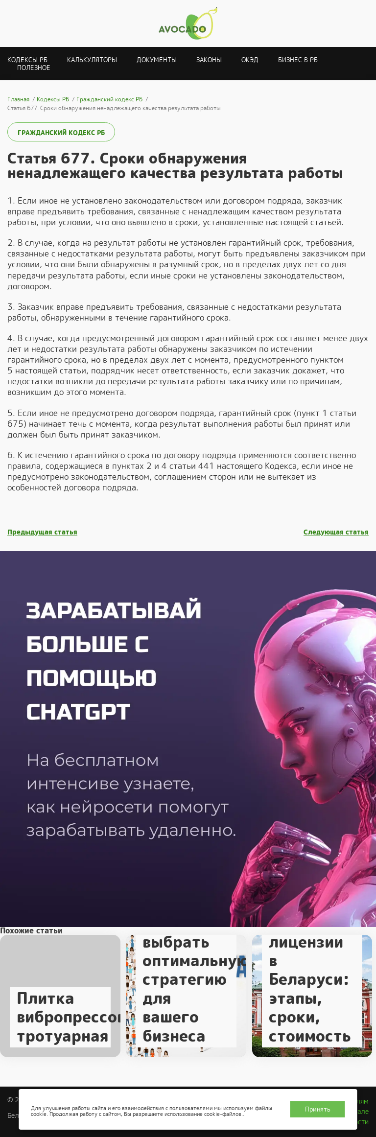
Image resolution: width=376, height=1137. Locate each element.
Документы (157, 60)
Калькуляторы (92, 60)
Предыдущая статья (42, 532)
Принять (317, 1109)
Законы (209, 60)
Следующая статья (336, 532)
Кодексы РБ (27, 60)
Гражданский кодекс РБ (61, 133)
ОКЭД (249, 60)
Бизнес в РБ (298, 60)
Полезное (33, 67)
